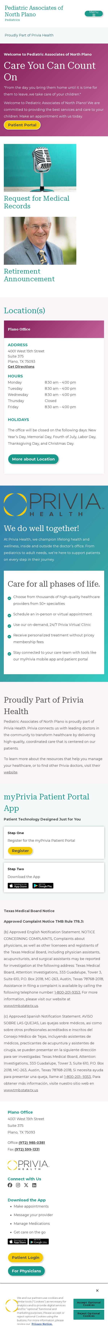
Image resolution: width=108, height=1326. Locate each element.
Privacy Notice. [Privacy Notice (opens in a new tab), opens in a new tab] (42, 1323)
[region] (54, 1304)
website (10, 772)
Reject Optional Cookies (88, 1314)
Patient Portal (22, 125)
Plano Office (19, 329)
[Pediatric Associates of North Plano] (37, 13)
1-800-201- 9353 (77, 1077)
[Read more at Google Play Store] (42, 886)
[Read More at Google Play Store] (39, 1241)
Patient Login (25, 1257)
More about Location (33, 459)
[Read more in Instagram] (18, 1186)
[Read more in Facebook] (10, 1186)
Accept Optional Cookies (89, 1303)
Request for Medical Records (36, 202)
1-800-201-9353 (67, 992)
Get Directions (21, 367)
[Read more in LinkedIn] (34, 1186)
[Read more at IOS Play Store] (18, 886)
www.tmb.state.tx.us (21, 1006)
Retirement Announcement (29, 275)
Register (20, 850)
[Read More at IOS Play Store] (18, 1241)
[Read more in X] (27, 1186)
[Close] (97, 1290)
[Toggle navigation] (93, 13)
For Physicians (26, 1271)
